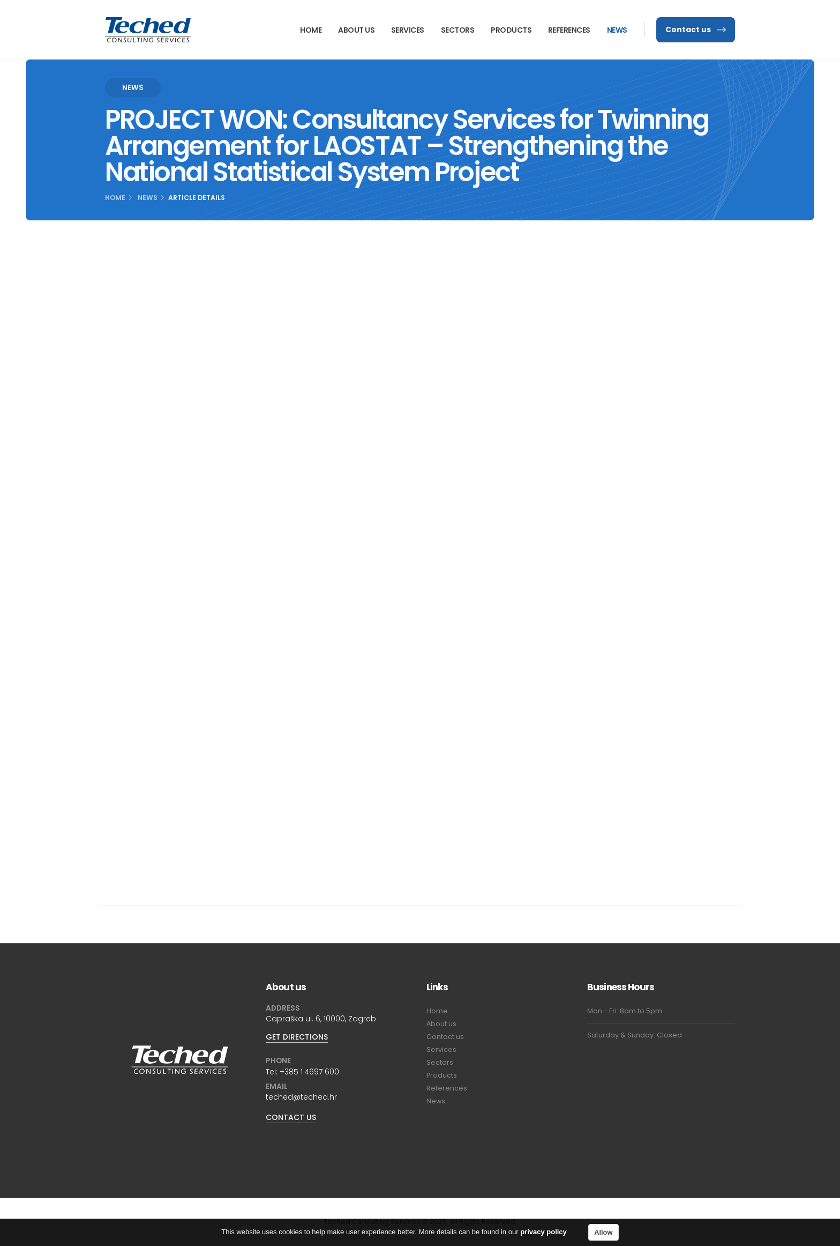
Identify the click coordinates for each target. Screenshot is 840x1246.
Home (310, 30)
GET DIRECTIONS (297, 1037)
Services (407, 30)
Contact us (695, 29)
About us (356, 30)
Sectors (458, 30)
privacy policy (543, 1234)
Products (511, 30)
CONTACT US (291, 1117)
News (617, 30)
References (569, 30)
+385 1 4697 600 (309, 1071)
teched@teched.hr (301, 1097)
